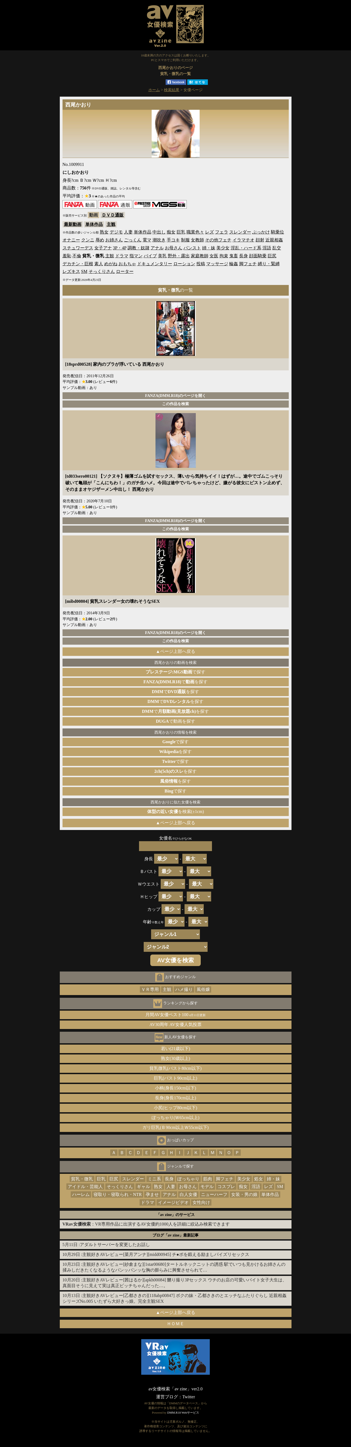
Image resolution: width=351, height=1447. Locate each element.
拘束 (223, 255)
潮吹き (159, 240)
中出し (159, 232)
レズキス (71, 271)
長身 (243, 255)
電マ (147, 240)
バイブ (150, 255)
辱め (99, 240)
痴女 (171, 232)
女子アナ (103, 248)
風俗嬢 (203, 989)
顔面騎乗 (258, 255)
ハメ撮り (184, 989)
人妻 (128, 232)
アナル (157, 248)
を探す (175, 751)
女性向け (201, 1202)
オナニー (71, 240)
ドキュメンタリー (154, 263)
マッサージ (217, 263)
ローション (184, 263)
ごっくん (132, 240)
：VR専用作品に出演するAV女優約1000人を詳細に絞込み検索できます (146, 1224)
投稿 (200, 263)
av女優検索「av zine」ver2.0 (175, 1389)
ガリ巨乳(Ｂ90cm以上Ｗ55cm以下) (175, 1127)
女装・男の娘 (244, 1194)
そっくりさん (102, 271)
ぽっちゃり (188, 1179)
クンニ (87, 240)
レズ (209, 232)
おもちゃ (127, 263)
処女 (258, 1179)
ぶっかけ (261, 232)
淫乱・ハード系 (246, 248)
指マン (136, 255)
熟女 (104, 232)
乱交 (276, 248)
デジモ (116, 232)
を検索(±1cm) (175, 811)
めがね (110, 263)
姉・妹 (208, 248)
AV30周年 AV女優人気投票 (175, 1024)
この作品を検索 (175, 404)
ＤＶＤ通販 (113, 215)
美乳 (162, 255)
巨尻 (272, 255)
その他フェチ (218, 240)
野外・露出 (179, 255)
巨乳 (181, 232)
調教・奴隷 (138, 248)
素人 (98, 263)
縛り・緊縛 (269, 263)
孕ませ (152, 1194)
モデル (207, 1186)
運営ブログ (167, 1396)
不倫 (76, 255)
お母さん (173, 248)
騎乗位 (277, 232)
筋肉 (207, 1179)
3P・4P (119, 248)
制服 (185, 240)
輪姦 (233, 263)
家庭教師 (199, 255)
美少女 (223, 248)
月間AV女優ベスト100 (175, 1014)
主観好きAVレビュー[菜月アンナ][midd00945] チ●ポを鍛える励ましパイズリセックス (165, 1254)
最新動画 (72, 224)
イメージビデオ (173, 1202)
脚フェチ (248, 263)
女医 (214, 255)
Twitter (188, 1396)
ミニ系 (154, 1179)
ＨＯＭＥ (175, 1323)
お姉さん (114, 240)
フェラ (221, 232)
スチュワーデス (78, 248)
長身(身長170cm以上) (175, 1098)
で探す (175, 672)
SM (84, 271)
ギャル (143, 1186)
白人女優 (188, 1194)
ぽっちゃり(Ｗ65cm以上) (175, 1117)
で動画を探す (175, 721)
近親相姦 (274, 240)
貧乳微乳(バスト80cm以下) (175, 1068)
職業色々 (195, 232)
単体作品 (94, 224)
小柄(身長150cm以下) (175, 1088)
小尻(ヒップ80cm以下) (175, 1107)
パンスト (192, 248)
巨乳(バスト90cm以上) (175, 1078)
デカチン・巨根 (78, 263)
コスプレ (226, 1186)
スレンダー (240, 232)
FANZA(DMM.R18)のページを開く (175, 395)
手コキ (173, 240)
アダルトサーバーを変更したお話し (115, 1244)
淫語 (266, 248)
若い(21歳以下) (175, 1048)
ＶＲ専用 (150, 989)
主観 (111, 224)
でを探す (175, 681)
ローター (125, 271)
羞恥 (67, 255)
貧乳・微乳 (82, 1179)
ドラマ (121, 255)
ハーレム (81, 1194)
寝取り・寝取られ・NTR (118, 1194)
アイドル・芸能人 (85, 1186)
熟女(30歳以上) (175, 1058)
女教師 (197, 240)
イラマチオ (243, 240)
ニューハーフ (214, 1194)
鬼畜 (233, 255)
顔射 (260, 240)
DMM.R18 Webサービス (183, 1412)
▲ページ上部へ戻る (175, 651)
